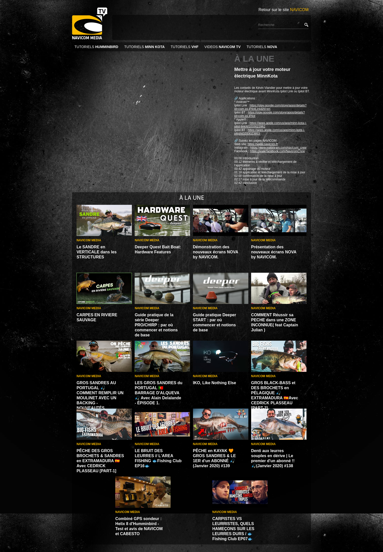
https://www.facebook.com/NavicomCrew (277, 151)
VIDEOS (222, 47)
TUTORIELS (96, 47)
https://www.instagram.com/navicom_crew (278, 147)
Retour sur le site (283, 10)
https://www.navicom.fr (263, 144)
